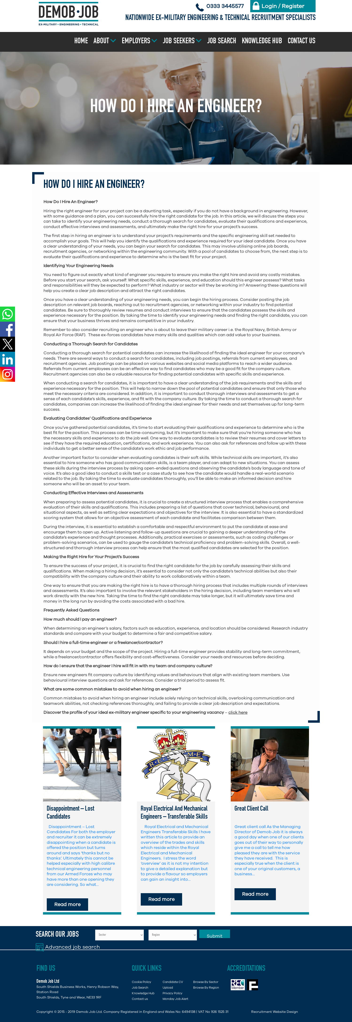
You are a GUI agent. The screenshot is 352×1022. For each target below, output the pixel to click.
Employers (136, 41)
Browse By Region (206, 988)
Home (81, 41)
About (101, 41)
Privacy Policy (172, 993)
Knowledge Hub (262, 41)
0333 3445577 (225, 6)
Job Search (221, 41)
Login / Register (283, 6)
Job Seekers (179, 41)
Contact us (301, 41)
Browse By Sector (205, 982)
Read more (67, 904)
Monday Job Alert (175, 999)
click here (237, 712)
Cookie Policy (141, 982)
